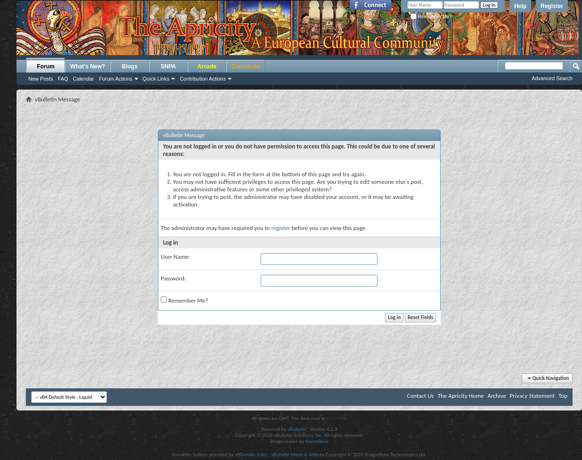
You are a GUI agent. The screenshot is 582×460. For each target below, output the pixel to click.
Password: (173, 278)
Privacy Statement (532, 395)
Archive (496, 395)
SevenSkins (316, 441)
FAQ (63, 79)
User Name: (175, 256)
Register (552, 6)
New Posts (40, 79)
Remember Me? (430, 16)
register (280, 227)
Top (562, 395)
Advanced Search (552, 78)
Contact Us (420, 395)
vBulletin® (298, 429)
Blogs (130, 66)
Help (520, 6)
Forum (45, 66)
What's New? (87, 66)
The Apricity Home (461, 395)
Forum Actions (115, 79)
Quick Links (156, 79)
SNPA (168, 66)
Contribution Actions (203, 79)
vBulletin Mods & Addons (298, 455)
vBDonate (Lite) (251, 455)
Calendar (83, 79)
